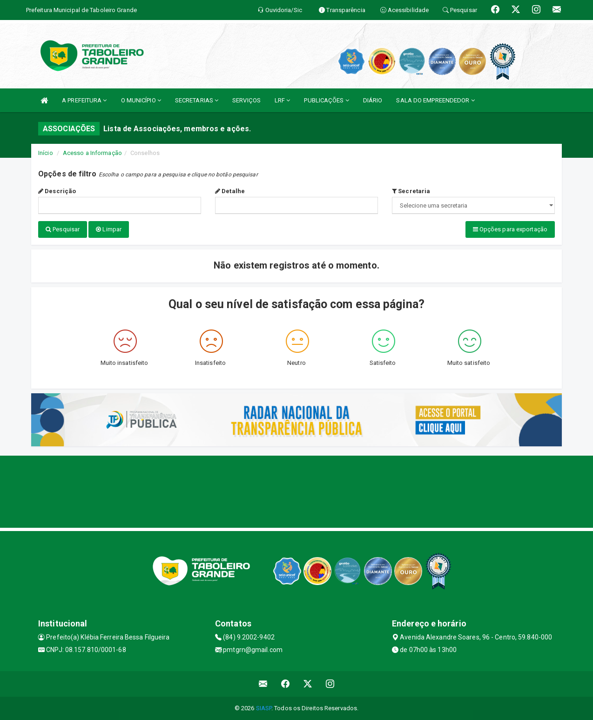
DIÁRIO (373, 100)
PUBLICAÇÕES (326, 100)
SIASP (264, 708)
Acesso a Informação (92, 152)
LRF (282, 100)
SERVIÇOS (246, 100)
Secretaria (411, 191)
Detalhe (230, 191)
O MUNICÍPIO (141, 100)
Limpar (108, 229)
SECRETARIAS (196, 100)
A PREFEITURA (84, 100)
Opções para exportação (510, 229)
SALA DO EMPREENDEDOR (435, 100)
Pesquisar (63, 229)
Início (45, 152)
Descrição (57, 191)
